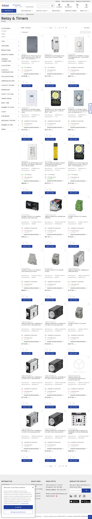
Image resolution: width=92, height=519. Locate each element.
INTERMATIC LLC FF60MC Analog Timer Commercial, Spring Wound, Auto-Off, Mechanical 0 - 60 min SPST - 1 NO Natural (78, 111)
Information (6, 481)
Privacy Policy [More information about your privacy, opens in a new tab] (24, 503)
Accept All (18, 507)
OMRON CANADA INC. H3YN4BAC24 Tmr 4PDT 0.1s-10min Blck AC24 (55, 324)
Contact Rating (7, 85)
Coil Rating (5, 65)
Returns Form (35, 496)
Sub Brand (5, 116)
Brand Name (6, 50)
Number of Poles (7, 107)
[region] (18, 501)
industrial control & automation (15, 14)
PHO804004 (72, 215)
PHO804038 (48, 268)
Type (3, 41)
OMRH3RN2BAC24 (27, 322)
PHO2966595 (26, 215)
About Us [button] (83, 11)
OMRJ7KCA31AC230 (74, 375)
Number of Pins (7, 125)
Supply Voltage (7, 94)
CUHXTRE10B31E (73, 429)
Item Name (5, 46)
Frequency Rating (8, 120)
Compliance (5, 484)
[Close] (33, 487)
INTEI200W (25, 161)
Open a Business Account (36, 485)
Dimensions (5, 90)
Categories (5, 28)
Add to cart (27, 85)
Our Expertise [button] (26, 11)
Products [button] (9, 11)
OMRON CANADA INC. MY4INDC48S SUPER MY (55, 217)
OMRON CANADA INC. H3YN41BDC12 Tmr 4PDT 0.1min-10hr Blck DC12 (55, 377)
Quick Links (36, 481)
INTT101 (24, 54)
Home (3, 14)
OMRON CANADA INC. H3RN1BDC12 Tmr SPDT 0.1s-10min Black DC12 (32, 431)
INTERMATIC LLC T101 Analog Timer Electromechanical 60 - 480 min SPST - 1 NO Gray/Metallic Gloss (31, 57)
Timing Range (6, 98)
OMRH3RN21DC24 (73, 268)
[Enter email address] (76, 491)
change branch (30, 6)
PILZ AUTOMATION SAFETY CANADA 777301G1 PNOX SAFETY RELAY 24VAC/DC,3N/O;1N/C (55, 164)
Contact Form (35, 498)
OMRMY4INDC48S (50, 215)
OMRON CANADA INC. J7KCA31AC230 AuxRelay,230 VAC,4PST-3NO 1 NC (76, 378)
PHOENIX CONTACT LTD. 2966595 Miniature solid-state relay (31, 217)
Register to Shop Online (83, 1)
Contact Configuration (7, 71)
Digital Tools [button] (41, 11)
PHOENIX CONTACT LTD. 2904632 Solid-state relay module (31, 270)
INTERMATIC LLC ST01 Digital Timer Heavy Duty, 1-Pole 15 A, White (54, 56)
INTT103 (70, 161)
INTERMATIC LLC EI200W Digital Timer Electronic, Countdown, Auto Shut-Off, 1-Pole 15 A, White (32, 164)
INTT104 (47, 108)
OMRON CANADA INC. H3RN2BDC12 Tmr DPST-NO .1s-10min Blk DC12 (32, 377)
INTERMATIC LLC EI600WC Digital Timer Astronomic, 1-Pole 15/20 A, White (31, 111)
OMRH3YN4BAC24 (50, 322)
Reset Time (5, 103)
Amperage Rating (8, 81)
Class (3, 112)
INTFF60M (71, 108)
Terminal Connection (6, 60)
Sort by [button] (86, 28)
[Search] (46, 6)
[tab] (10, 28)
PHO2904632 (26, 268)
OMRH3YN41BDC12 (50, 375)
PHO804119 (71, 322)
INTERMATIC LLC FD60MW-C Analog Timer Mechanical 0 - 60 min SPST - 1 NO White (78, 57)
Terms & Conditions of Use (50, 516)
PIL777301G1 (48, 161)
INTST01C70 (48, 54)
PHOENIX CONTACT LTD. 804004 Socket (77, 217)
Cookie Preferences (37, 516)
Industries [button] (56, 11)
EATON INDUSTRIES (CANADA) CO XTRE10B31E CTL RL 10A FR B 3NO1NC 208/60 (78, 432)
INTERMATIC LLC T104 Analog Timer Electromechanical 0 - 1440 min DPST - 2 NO (55, 111)
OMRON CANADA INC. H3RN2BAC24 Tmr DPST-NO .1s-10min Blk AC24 (32, 324)
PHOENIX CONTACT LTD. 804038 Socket (54, 270)
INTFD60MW (71, 54)
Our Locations (35, 493)
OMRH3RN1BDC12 (27, 429)
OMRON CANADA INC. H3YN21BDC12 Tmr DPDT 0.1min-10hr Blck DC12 (55, 431)
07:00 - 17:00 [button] (18, 7)
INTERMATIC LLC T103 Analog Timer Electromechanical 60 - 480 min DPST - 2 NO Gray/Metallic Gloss (78, 164)
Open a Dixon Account (68, 1)
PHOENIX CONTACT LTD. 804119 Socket (77, 324)
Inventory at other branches (31, 73)
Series (3, 129)
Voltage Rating (7, 76)
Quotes (58, 1)
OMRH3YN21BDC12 (50, 429)
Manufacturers (71, 11)
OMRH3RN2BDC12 (27, 375)
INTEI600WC (25, 108)
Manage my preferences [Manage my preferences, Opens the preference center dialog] (18, 512)
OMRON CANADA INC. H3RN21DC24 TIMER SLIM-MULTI (78, 270)
